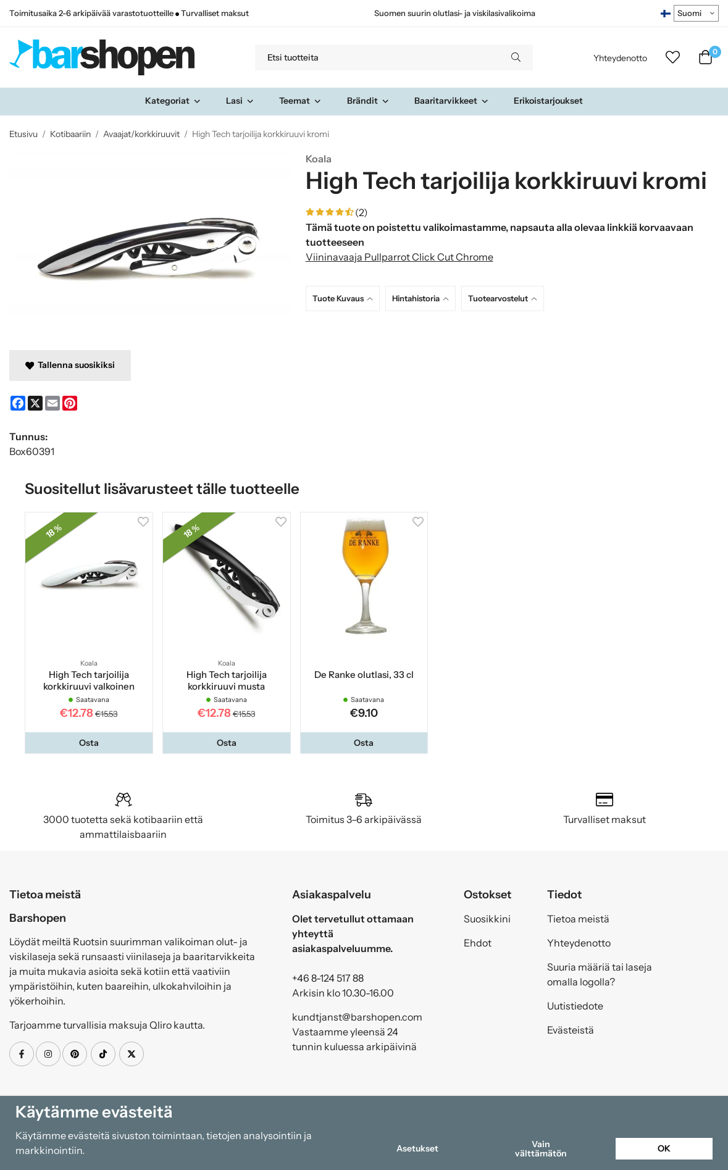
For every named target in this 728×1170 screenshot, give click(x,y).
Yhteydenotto (620, 58)
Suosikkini (487, 919)
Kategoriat (173, 100)
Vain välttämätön (541, 1148)
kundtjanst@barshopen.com (357, 1017)
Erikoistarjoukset (548, 100)
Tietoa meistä (578, 919)
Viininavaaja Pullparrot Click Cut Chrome (399, 257)
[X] (35, 403)
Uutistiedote (575, 1006)
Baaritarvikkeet (451, 100)
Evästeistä (570, 1030)
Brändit (368, 100)
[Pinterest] (69, 403)
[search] (516, 57)
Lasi (240, 100)
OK (664, 1148)
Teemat (300, 100)
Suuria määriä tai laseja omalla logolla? (599, 974)
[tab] (345, 298)
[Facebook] (18, 403)
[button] (89, 742)
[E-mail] (52, 403)
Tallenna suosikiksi (70, 364)
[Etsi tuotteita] (377, 57)
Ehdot (478, 943)
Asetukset (417, 1148)
